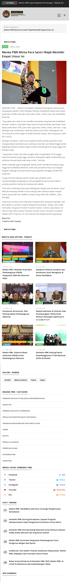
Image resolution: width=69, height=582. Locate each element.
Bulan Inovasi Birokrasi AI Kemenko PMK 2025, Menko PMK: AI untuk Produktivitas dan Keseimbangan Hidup (36, 562)
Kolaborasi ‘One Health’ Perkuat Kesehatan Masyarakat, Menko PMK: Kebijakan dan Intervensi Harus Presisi (37, 552)
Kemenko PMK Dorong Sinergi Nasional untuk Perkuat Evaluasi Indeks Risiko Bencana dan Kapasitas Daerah (37, 531)
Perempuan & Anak (10, 448)
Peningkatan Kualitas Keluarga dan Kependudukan (24, 398)
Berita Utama (9, 42)
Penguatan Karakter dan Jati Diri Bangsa (50, 259)
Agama (14, 27)
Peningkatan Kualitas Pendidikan (15, 342)
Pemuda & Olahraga (11, 442)
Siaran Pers (48, 303)
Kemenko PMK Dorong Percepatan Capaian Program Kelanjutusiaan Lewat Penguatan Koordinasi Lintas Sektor (35, 520)
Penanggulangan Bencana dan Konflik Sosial (21, 423)
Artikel (7, 380)
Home (6, 27)
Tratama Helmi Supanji (11, 221)
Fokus (33, 380)
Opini (42, 380)
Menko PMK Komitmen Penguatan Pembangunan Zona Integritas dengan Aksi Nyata (33, 541)
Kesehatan (7, 256)
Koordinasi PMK (9, 261)
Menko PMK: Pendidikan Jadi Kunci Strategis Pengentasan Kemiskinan (35, 510)
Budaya (22, 259)
